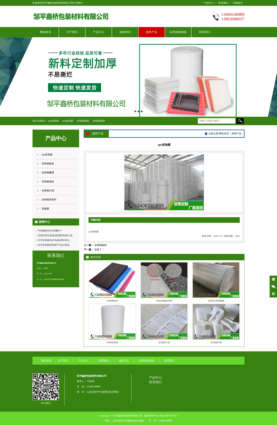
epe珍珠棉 (53, 121)
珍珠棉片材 (48, 190)
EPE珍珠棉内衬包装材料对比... (54, 240)
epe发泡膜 (67, 121)
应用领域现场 (178, 32)
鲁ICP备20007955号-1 (166, 415)
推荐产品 (151, 32)
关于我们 (72, 32)
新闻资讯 (125, 32)
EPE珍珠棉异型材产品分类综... (54, 245)
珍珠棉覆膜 (48, 172)
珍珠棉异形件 (49, 199)
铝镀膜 (45, 208)
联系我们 (223, 3)
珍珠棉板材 (83, 121)
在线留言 (238, 3)
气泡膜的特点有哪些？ (50, 230)
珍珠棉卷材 (99, 121)
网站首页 (45, 32)
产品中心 (209, 3)
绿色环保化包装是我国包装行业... (56, 235)
